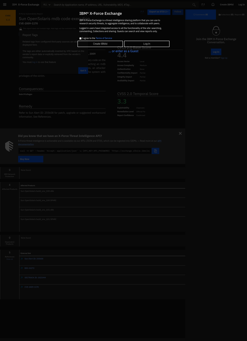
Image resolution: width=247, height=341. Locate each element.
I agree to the (97, 38)
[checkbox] (80, 38)
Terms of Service (104, 38)
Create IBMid (100, 43)
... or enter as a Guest (123, 51)
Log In (146, 43)
